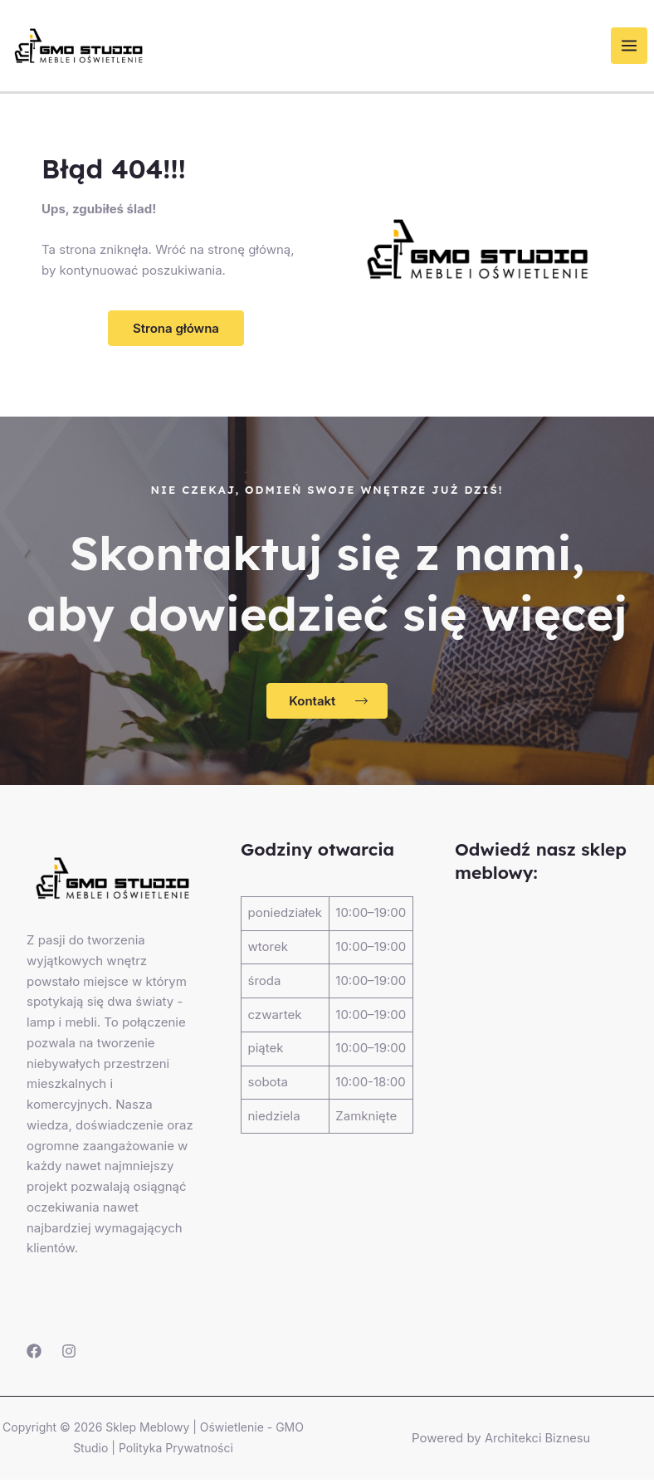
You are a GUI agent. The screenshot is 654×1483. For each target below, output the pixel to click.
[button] (176, 331)
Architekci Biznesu (537, 1441)
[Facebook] (34, 1355)
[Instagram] (68, 1355)
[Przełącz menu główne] (636, 47)
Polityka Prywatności (176, 1451)
